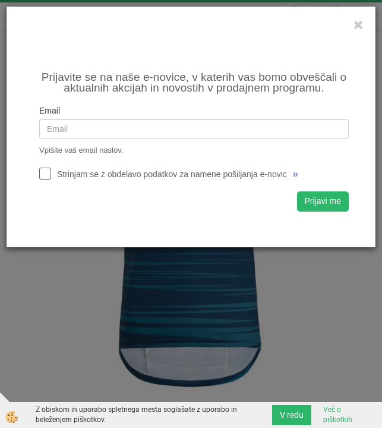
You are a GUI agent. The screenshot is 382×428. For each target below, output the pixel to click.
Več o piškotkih (337, 414)
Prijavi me (323, 201)
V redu (292, 415)
